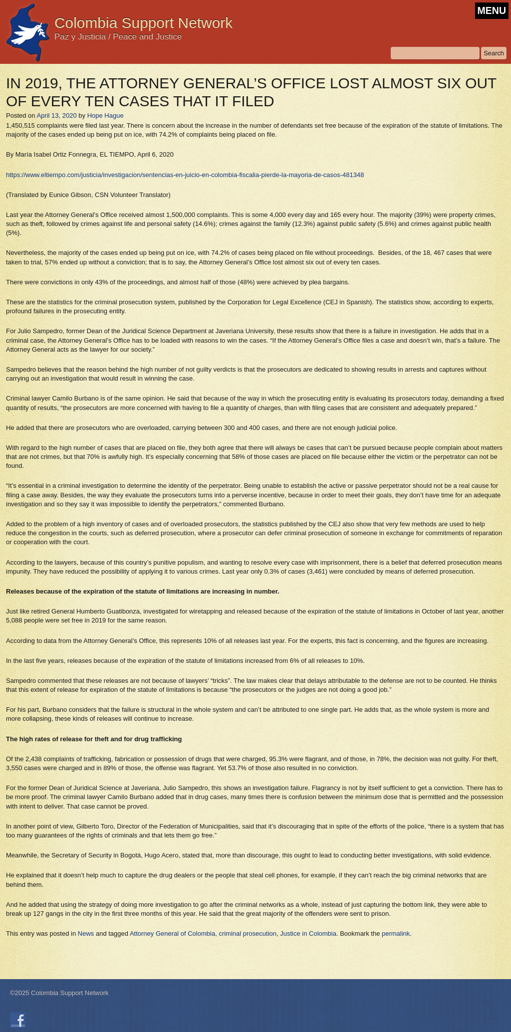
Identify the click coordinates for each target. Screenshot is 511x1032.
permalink (396, 933)
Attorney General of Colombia (172, 933)
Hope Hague (105, 115)
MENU (492, 10)
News (86, 933)
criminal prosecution (247, 933)
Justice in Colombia (308, 933)
